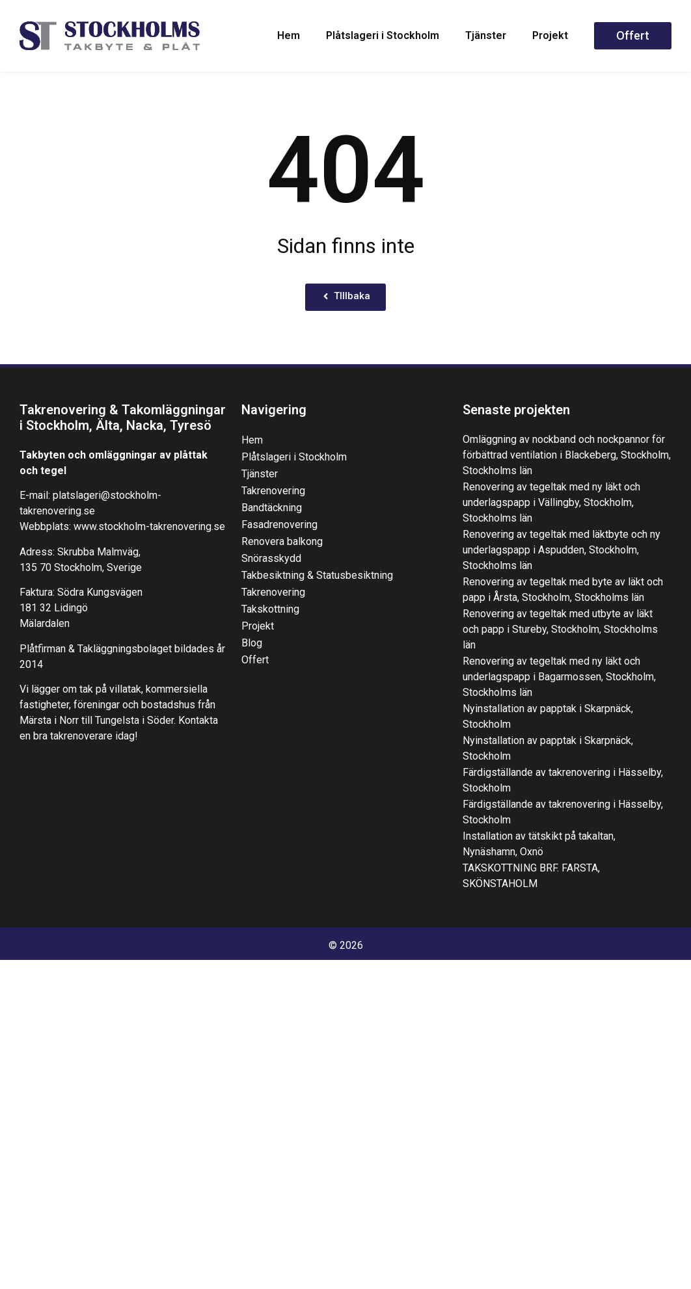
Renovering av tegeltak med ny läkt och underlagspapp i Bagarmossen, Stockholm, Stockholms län (559, 676)
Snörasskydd (271, 558)
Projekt (550, 35)
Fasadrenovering (279, 524)
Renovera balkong (282, 541)
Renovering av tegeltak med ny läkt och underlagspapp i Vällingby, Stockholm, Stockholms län (551, 502)
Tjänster (485, 35)
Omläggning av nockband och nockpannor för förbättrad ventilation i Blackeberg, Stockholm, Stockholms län (567, 455)
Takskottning (270, 609)
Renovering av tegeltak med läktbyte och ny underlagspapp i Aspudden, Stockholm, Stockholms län (561, 550)
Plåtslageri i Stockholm (382, 35)
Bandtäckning (271, 507)
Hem (288, 35)
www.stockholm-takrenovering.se (149, 526)
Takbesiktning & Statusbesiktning (317, 575)
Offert (255, 660)
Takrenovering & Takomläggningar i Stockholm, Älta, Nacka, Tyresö (123, 417)
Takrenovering (273, 491)
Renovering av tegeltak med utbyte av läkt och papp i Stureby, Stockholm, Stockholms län (560, 629)
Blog (251, 643)
